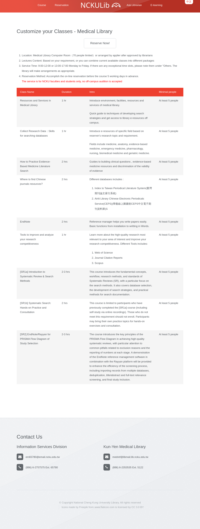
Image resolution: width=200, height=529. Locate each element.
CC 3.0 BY (138, 507)
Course (42, 5)
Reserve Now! (100, 43)
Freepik (83, 507)
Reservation (62, 5)
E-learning (156, 5)
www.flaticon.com (104, 507)
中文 (189, 1)
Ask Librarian (134, 5)
